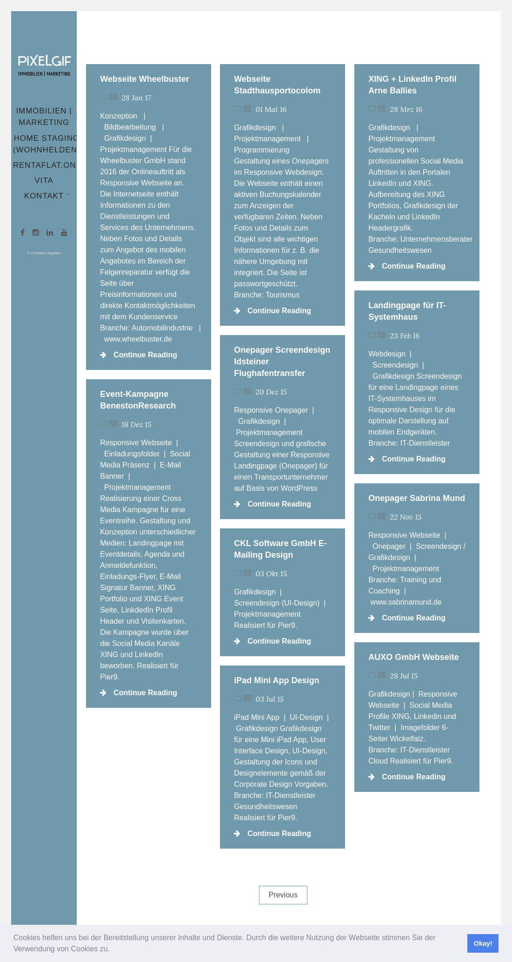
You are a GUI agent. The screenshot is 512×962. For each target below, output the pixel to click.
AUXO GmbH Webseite (413, 657)
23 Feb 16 (405, 335)
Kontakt (45, 195)
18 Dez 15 (137, 424)
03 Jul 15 (270, 699)
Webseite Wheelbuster (144, 79)
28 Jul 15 (404, 675)
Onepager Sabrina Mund (416, 498)
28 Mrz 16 (406, 109)
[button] (113, 950)
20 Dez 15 (271, 391)
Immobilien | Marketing (44, 116)
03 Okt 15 (271, 573)
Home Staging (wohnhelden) (46, 144)
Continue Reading (138, 355)
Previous (283, 895)
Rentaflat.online (54, 165)
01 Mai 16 (271, 109)
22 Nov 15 (406, 516)
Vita (44, 180)
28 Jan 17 (136, 97)
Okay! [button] (483, 943)
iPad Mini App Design (276, 680)
